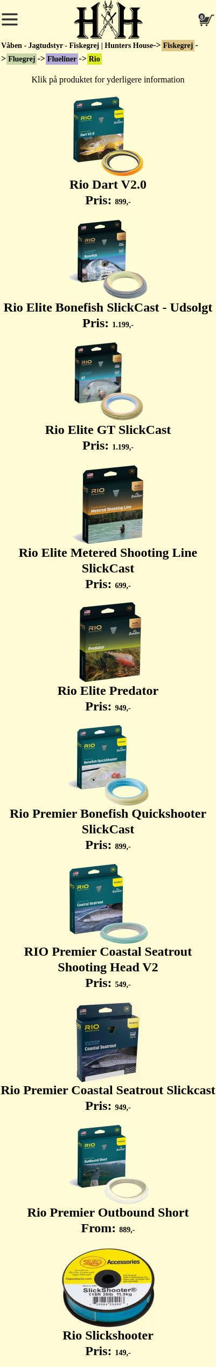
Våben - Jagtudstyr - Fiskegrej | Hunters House (77, 46)
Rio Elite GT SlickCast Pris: (108, 396)
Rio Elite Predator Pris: (108, 657)
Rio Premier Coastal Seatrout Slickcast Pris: (108, 1057)
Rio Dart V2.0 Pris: (108, 151)
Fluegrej (21, 59)
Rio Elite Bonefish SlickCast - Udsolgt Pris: (108, 274)
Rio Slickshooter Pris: (108, 1302)
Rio (94, 59)
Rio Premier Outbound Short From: (108, 1179)
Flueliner (61, 59)
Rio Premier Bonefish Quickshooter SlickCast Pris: (108, 788)
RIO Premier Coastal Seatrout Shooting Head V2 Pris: (108, 926)
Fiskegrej (178, 46)
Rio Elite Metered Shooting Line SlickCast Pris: (108, 527)
